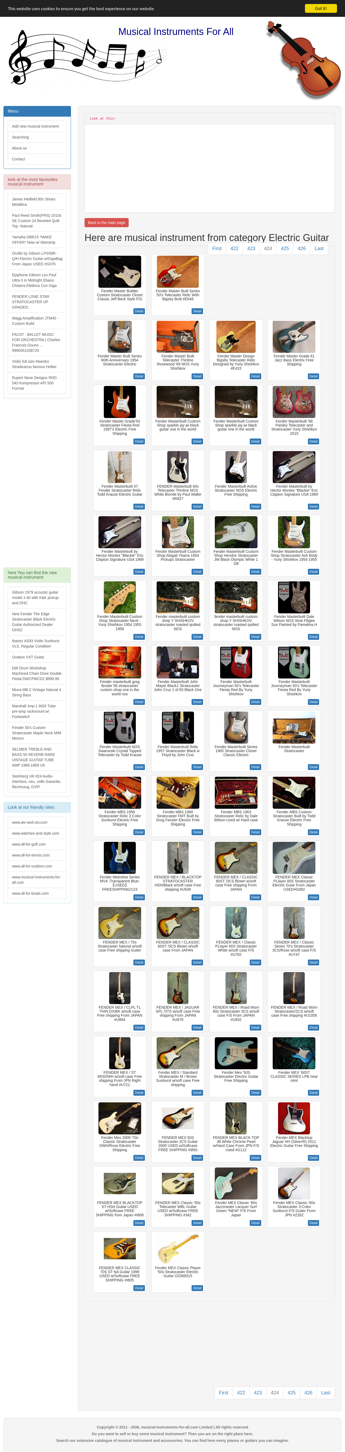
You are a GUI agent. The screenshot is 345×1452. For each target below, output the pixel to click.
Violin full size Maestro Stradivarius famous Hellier (34, 364)
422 (235, 248)
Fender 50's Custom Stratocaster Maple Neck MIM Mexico (36, 732)
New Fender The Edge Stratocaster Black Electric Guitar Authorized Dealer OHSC (33, 622)
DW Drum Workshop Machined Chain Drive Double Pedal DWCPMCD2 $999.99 (37, 673)
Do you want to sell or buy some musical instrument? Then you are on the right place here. (172, 1434)
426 (302, 248)
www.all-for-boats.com (30, 893)
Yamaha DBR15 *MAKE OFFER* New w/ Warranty (33, 239)
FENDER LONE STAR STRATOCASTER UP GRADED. (30, 301)
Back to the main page (106, 222)
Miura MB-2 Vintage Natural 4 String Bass (36, 692)
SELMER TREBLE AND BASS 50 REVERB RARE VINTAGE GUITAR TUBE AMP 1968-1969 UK (33, 757)
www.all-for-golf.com (29, 844)
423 (251, 248)
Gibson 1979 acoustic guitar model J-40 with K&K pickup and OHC (35, 597)
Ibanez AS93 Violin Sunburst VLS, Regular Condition (35, 643)
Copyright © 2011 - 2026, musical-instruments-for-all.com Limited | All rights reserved (172, 1427)
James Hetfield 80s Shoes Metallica (33, 202)
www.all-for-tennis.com (31, 855)
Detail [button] (139, 311)
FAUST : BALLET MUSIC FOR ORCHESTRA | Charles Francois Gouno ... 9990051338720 (36, 342)
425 (285, 248)
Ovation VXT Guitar (28, 657)
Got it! (321, 8)
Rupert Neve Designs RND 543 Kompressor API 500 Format (34, 383)
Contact (18, 159)
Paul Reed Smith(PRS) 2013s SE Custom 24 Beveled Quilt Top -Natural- (36, 220)
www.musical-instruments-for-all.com (36, 880)
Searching (20, 137)
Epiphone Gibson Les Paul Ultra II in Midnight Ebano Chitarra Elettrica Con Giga (34, 280)
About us (19, 148)
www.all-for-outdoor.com (32, 866)
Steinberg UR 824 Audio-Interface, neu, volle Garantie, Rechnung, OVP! (36, 781)
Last (319, 248)
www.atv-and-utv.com (29, 822)
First (217, 248)
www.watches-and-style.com (35, 833)
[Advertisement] (36, 485)
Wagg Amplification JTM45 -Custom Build (35, 321)
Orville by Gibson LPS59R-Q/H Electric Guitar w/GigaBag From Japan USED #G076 (37, 258)
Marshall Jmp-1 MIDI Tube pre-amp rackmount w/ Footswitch (34, 711)
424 (268, 248)
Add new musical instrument (35, 126)
